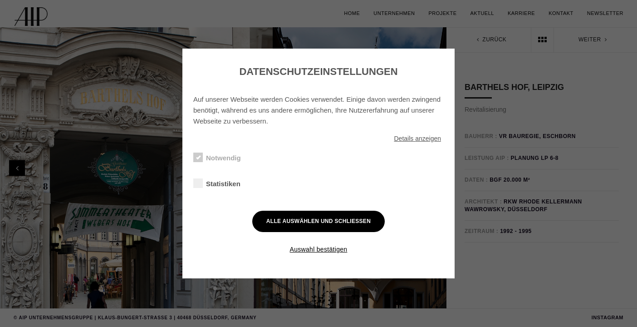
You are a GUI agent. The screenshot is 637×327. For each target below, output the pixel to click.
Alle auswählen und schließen (318, 221)
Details (417, 138)
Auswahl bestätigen (319, 249)
